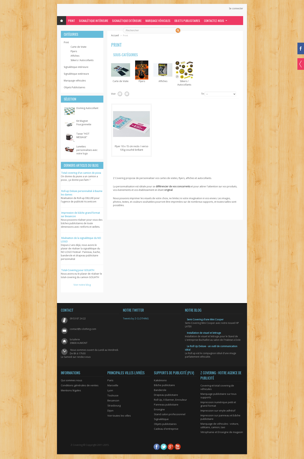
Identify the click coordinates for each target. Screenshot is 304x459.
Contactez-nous (214, 20)
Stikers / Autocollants (82, 60)
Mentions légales (71, 390)
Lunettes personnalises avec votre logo (87, 150)
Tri (202, 93)
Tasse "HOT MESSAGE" (82, 135)
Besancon (113, 400)
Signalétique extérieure (127, 20)
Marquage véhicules (157, 20)
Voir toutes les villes (119, 415)
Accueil (115, 35)
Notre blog (193, 310)
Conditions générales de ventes (79, 385)
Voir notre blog (82, 284)
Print (71, 20)
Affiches (75, 55)
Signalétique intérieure (93, 20)
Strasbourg (114, 405)
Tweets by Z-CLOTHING (136, 318)
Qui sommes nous (71, 380)
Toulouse (112, 395)
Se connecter (236, 8)
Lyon (110, 390)
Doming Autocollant (87, 108)
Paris (110, 380)
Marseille (112, 385)
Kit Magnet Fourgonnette (83, 122)
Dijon (110, 410)
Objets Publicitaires (187, 20)
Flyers (74, 51)
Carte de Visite (78, 46)
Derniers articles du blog (81, 165)
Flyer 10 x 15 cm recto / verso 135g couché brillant (131, 147)
